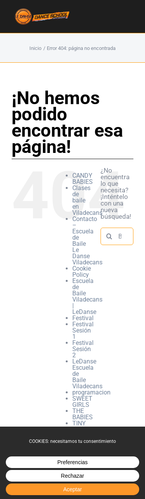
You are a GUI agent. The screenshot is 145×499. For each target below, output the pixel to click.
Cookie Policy (81, 271)
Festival (83, 318)
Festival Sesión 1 (83, 330)
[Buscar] (109, 236)
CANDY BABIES (82, 178)
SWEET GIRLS (82, 401)
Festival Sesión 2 (83, 349)
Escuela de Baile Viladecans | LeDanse (87, 296)
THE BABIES (82, 414)
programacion (91, 392)
